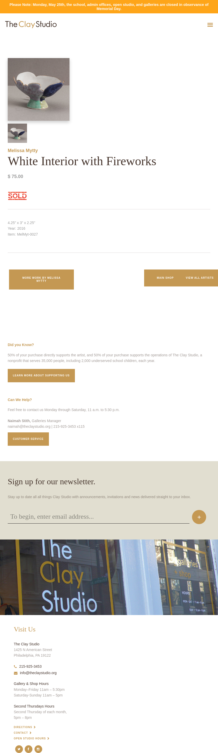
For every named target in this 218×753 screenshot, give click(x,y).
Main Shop (165, 277)
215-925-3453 (28, 666)
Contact (21, 732)
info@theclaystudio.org (35, 673)
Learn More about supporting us (41, 375)
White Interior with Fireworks (15, 37)
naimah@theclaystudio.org (29, 426)
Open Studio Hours (30, 738)
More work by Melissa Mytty (41, 279)
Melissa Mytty (23, 150)
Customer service (28, 439)
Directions (23, 727)
